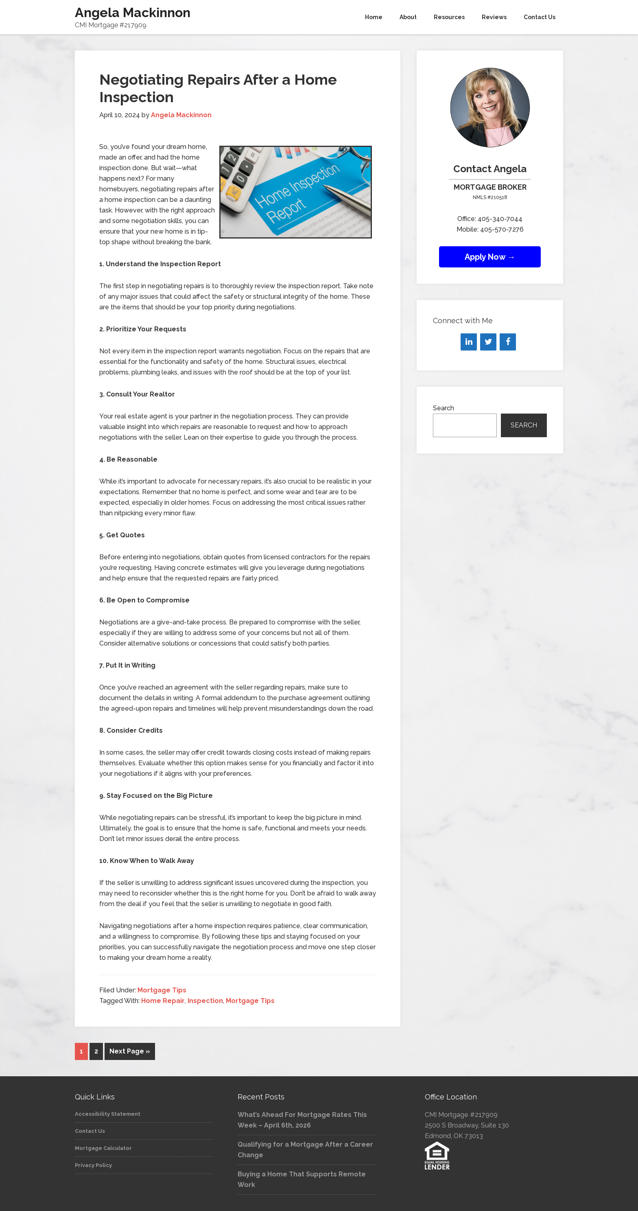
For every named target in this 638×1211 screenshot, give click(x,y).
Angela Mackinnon (132, 12)
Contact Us (90, 1131)
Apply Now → (490, 257)
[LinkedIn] (469, 341)
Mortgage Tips (162, 990)
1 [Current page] (81, 1051)
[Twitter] (488, 341)
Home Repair (163, 1001)
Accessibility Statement (107, 1114)
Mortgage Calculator (103, 1148)
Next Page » (129, 1051)
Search (443, 408)
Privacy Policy (93, 1165)
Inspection (205, 1001)
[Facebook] (508, 341)
